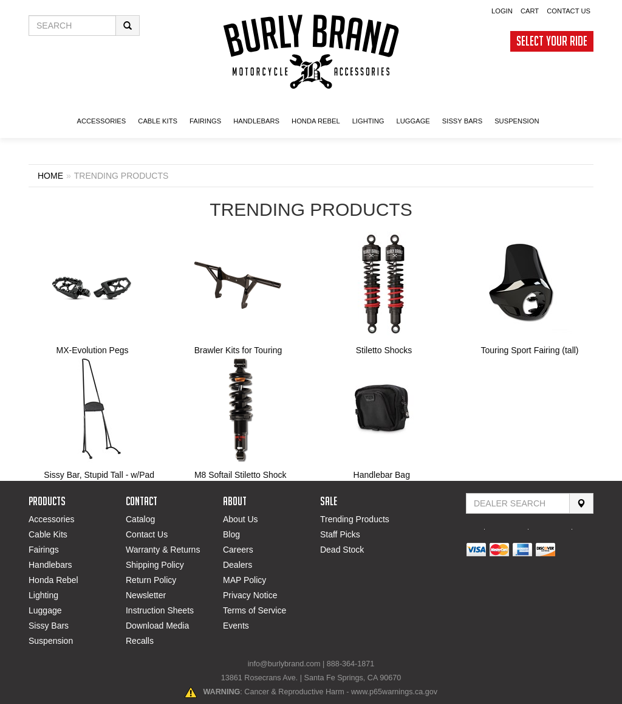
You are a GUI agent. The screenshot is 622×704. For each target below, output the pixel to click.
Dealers (237, 565)
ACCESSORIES (101, 121)
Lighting (43, 595)
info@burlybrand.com (284, 664)
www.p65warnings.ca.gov (394, 692)
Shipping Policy (155, 565)
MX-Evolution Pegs (92, 350)
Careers (238, 549)
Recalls (140, 641)
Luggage (45, 610)
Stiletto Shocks (384, 350)
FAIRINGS (205, 121)
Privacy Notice (250, 595)
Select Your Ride (551, 41)
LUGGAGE (412, 121)
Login (502, 11)
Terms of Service (254, 610)
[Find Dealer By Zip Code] (518, 503)
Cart (530, 11)
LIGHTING (368, 121)
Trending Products (354, 519)
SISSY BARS (462, 121)
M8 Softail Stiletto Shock (240, 475)
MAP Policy (244, 580)
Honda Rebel (53, 580)
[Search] (581, 503)
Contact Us (568, 11)
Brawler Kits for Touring (238, 350)
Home (50, 176)
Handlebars (256, 121)
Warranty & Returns (163, 549)
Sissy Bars (49, 625)
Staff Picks (340, 534)
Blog (231, 534)
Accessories (51, 519)
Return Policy (151, 580)
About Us (240, 519)
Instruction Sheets (160, 610)
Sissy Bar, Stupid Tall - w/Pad (99, 475)
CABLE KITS (157, 121)
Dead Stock (342, 549)
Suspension (51, 641)
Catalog (140, 519)
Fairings (44, 549)
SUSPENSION (516, 121)
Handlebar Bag (382, 475)
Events (236, 625)
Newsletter (146, 595)
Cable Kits (48, 534)
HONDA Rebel (316, 121)
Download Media (157, 625)
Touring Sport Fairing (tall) (529, 350)
